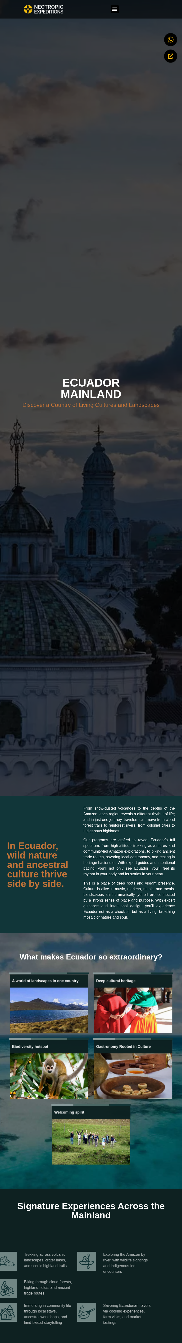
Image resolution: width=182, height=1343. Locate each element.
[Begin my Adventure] (170, 54)
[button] (115, 7)
